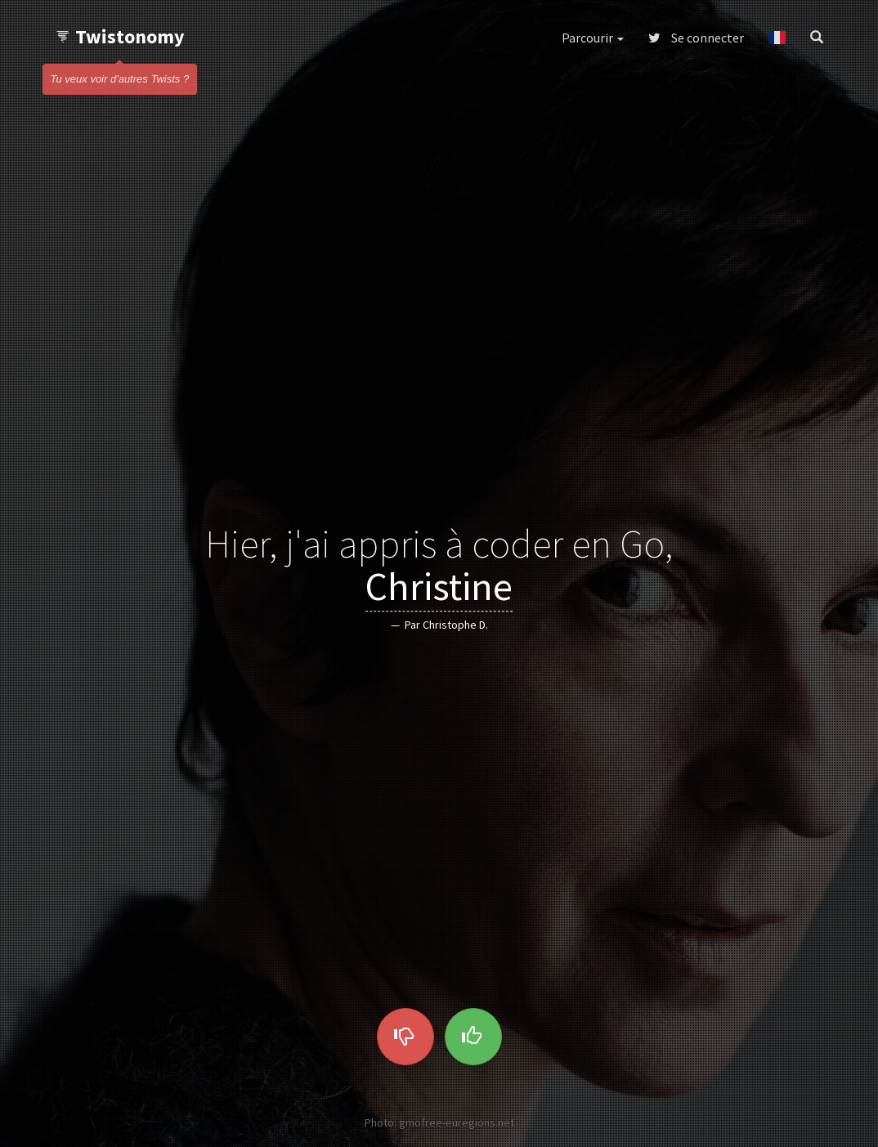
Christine (439, 587)
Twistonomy (120, 36)
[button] (777, 37)
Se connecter (696, 37)
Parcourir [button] (593, 37)
